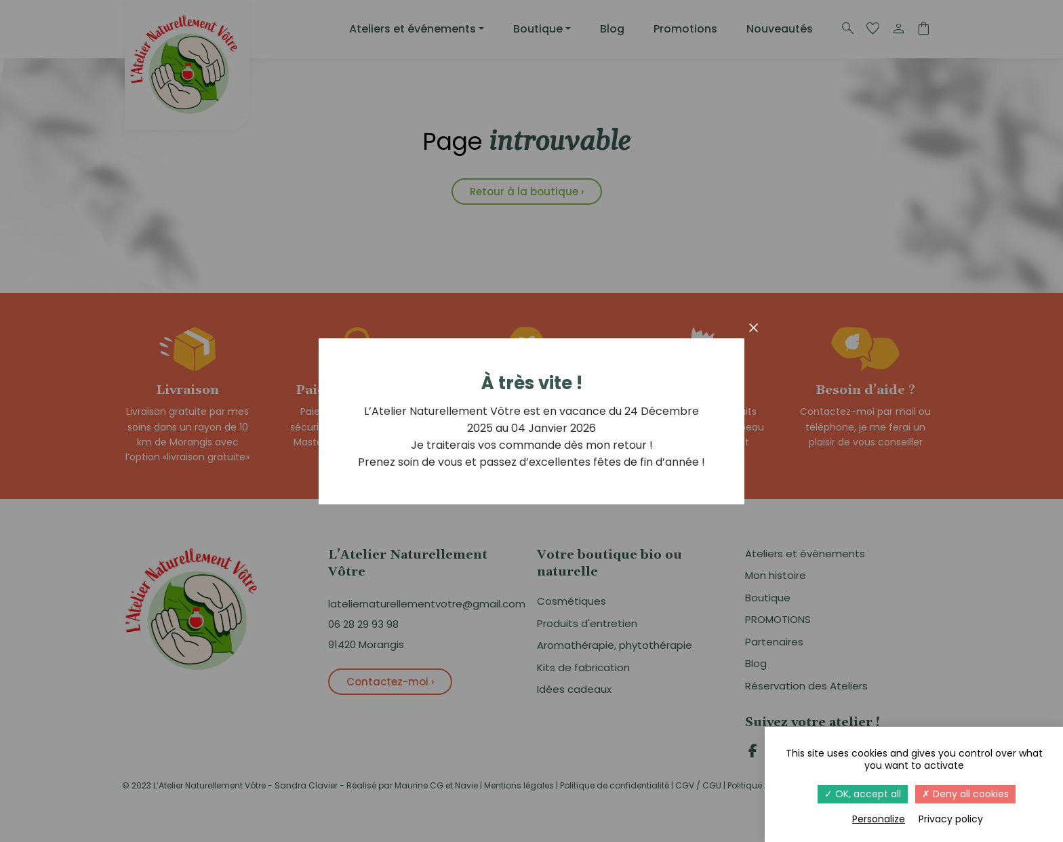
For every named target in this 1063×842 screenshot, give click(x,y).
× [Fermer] (754, 327)
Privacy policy (951, 819)
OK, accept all (862, 794)
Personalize (878, 819)
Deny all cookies (965, 794)
